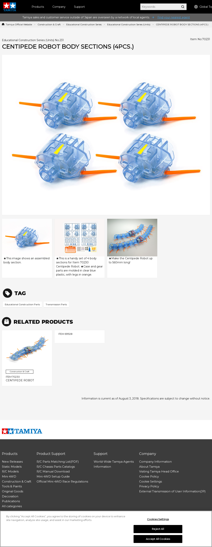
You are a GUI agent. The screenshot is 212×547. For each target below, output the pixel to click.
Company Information (155, 461)
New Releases (12, 461)
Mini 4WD (9, 476)
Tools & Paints (12, 486)
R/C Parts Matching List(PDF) (58, 461)
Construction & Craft (49, 24)
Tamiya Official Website (19, 24)
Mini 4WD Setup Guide (53, 476)
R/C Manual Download (53, 471)
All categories (12, 506)
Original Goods (12, 491)
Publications (11, 501)
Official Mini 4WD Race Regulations (62, 481)
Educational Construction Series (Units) (128, 24)
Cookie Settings (150, 481)
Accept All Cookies (158, 540)
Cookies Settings (158, 520)
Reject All (158, 530)
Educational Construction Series (84, 24)
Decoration (10, 496)
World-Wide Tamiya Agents (114, 461)
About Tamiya (149, 466)
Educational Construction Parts (22, 304)
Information (102, 466)
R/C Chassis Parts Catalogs (56, 466)
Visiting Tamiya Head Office (159, 471)
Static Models (12, 466)
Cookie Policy (149, 476)
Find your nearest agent (173, 17)
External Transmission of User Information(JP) (172, 491)
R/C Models (10, 471)
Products (38, 6)
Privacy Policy (149, 486)
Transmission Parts (56, 304)
